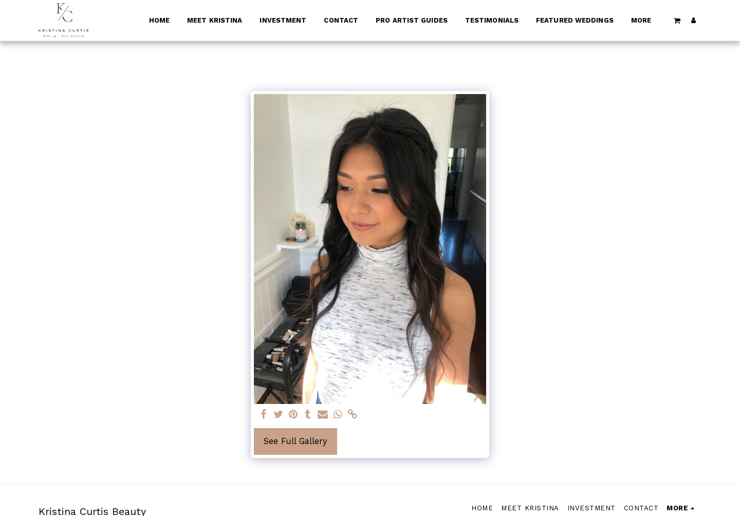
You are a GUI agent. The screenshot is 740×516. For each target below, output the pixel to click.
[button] (677, 20)
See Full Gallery (295, 441)
